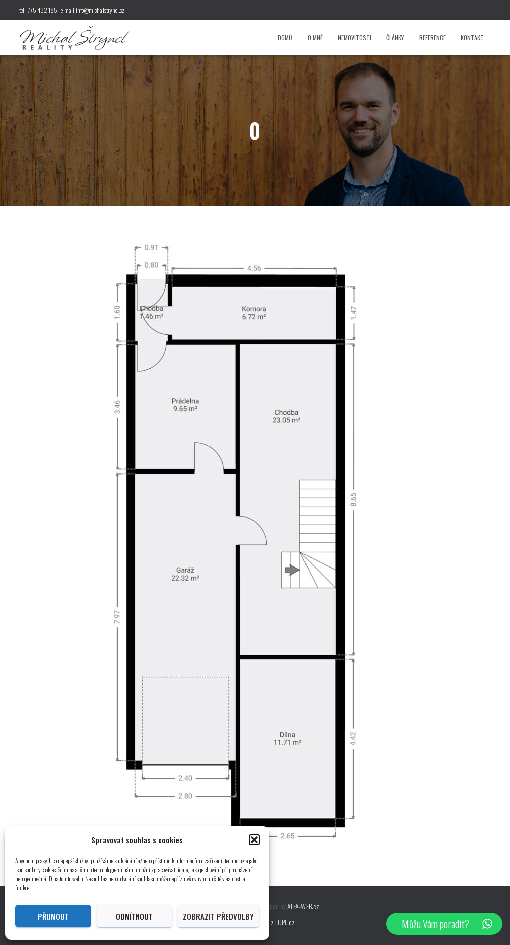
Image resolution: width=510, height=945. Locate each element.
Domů (285, 37)
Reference (432, 37)
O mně (315, 37)
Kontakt (472, 37)
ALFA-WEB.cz (303, 906)
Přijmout (53, 916)
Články (395, 37)
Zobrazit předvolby (218, 916)
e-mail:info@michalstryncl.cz (92, 10)
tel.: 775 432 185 (38, 10)
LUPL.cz (285, 922)
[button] (254, 840)
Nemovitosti (354, 37)
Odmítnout (134, 916)
